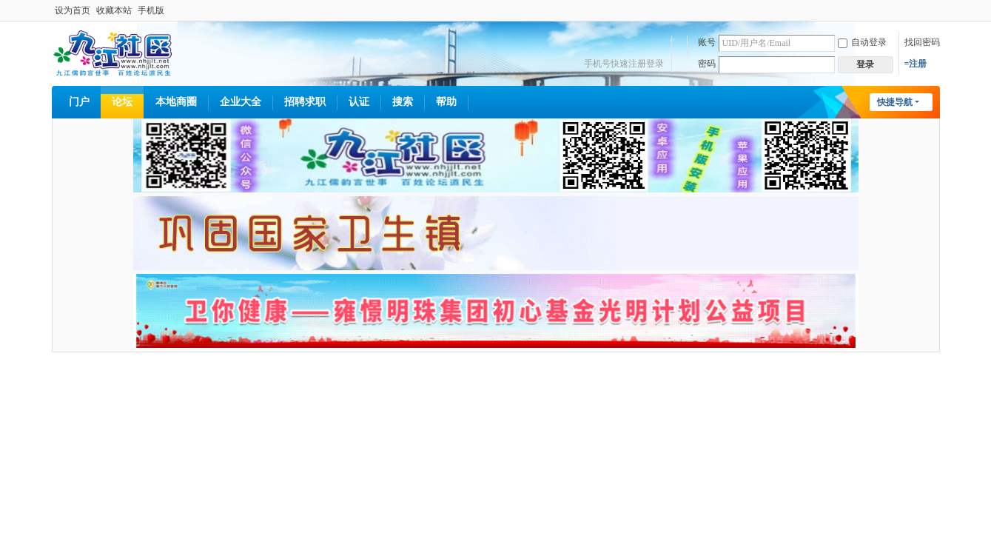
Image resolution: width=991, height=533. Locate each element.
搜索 (402, 101)
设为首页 (72, 10)
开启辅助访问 (936, 10)
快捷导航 (895, 102)
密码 (707, 63)
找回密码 (922, 42)
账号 (707, 42)
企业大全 (240, 101)
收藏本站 (114, 10)
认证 (359, 101)
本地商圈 (176, 101)
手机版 (151, 10)
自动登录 (862, 42)
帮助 (446, 101)
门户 (79, 101)
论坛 (122, 101)
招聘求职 (305, 101)
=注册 (915, 63)
